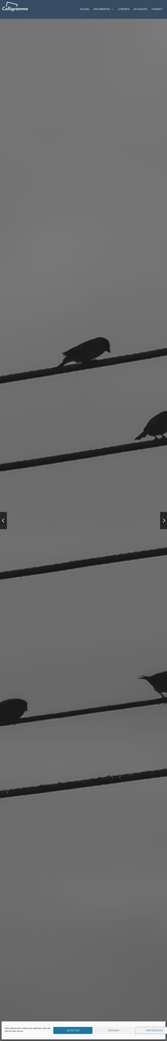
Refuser (113, 1030)
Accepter (73, 1030)
